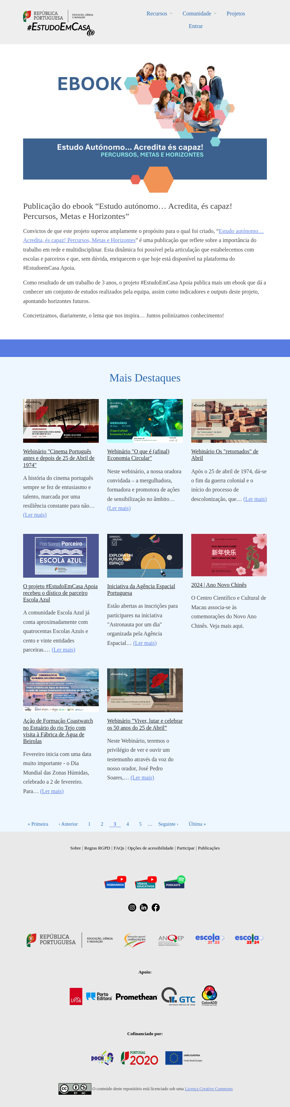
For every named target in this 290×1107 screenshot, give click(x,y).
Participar (186, 848)
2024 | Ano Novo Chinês (219, 585)
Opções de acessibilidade (150, 848)
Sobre (75, 848)
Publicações (209, 848)
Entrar (196, 26)
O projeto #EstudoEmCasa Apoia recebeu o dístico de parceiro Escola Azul (60, 593)
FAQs (119, 848)
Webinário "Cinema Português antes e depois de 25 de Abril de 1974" (59, 458)
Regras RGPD (97, 848)
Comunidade (196, 13)
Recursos (157, 13)
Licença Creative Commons (209, 1088)
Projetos (236, 13)
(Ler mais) (35, 515)
